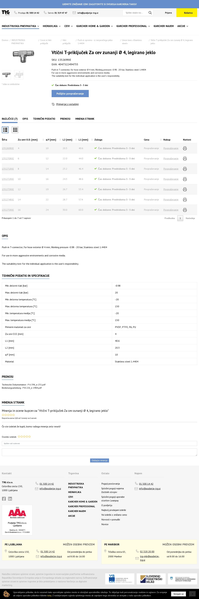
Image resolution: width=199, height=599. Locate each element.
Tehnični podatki (44, 118)
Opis (25, 118)
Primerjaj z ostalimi (67, 104)
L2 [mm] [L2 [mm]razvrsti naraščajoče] (67, 139)
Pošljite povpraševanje (70, 93)
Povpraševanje (170, 148)
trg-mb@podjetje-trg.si (149, 558)
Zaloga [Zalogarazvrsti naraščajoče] (98, 139)
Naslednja (190, 218)
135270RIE (8, 158)
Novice (104, 524)
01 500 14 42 (47, 483)
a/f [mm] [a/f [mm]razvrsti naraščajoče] (51, 139)
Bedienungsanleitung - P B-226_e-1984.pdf (22, 387)
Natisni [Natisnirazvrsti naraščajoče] (187, 139)
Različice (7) (10, 118)
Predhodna (170, 218)
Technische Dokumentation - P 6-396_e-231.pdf (23, 384)
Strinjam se (179, 594)
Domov (5, 40)
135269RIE (8, 148)
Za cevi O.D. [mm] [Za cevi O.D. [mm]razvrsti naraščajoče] (27, 139)
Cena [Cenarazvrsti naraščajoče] (146, 139)
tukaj (49, 595)
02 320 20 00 (147, 551)
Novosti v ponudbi (110, 519)
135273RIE (8, 189)
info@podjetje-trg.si (87, 12)
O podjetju (106, 505)
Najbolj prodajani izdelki (113, 510)
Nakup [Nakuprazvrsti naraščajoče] (166, 139)
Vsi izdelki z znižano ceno (114, 514)
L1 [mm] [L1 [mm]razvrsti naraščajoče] (83, 139)
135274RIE (8, 199)
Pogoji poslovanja (110, 483)
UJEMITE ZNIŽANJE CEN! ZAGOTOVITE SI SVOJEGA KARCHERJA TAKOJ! (99, 4)
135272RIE (8, 179)
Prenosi (65, 118)
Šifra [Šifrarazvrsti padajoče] (4, 139)
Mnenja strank (84, 118)
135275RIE (8, 209)
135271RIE (8, 168)
